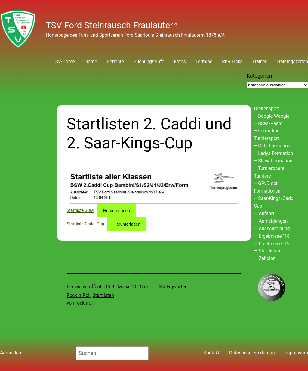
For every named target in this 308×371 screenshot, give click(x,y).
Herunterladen (116, 210)
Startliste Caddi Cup (85, 224)
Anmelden (10, 353)
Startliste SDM (80, 210)
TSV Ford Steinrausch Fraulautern (112, 25)
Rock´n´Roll (79, 295)
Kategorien (259, 76)
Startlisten (103, 295)
